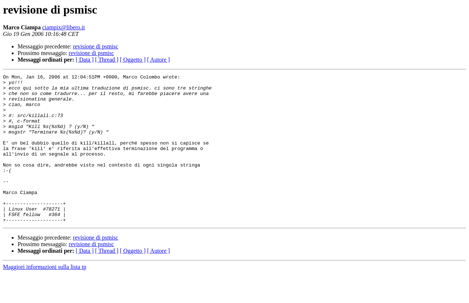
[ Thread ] (107, 59)
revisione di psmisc (95, 46)
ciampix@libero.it (63, 27)
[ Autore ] (158, 59)
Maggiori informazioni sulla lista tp (44, 296)
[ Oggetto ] (132, 59)
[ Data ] (85, 59)
